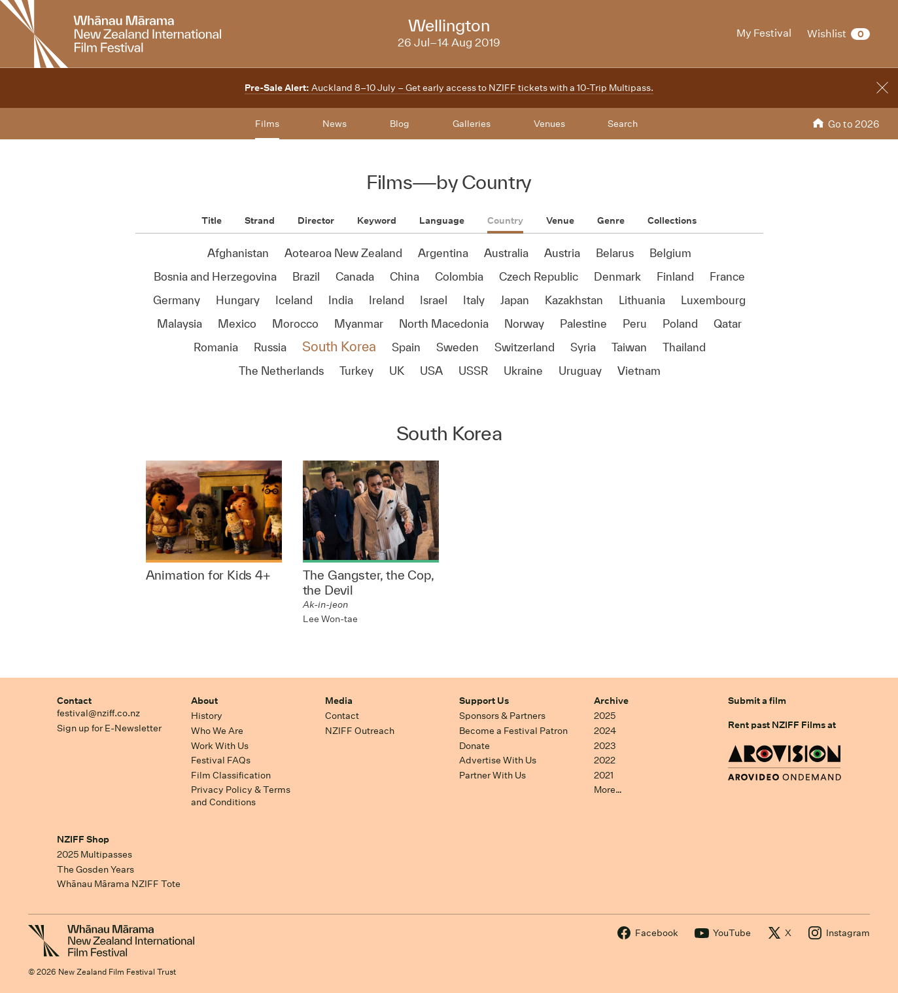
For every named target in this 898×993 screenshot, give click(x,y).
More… (608, 789)
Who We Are (217, 731)
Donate (474, 746)
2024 (605, 731)
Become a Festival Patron (513, 731)
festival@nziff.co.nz (98, 713)
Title (211, 220)
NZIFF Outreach (359, 731)
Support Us (484, 700)
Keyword (376, 220)
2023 (605, 746)
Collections (672, 220)
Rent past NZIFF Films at (782, 725)
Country (505, 220)
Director (316, 220)
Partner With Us (492, 775)
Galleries (472, 124)
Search (623, 124)
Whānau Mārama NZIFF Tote (119, 884)
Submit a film (757, 700)
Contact (74, 700)
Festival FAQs (220, 760)
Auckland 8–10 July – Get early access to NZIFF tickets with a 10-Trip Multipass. (449, 88)
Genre (611, 220)
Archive (611, 700)
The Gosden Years (95, 869)
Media (339, 700)
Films (267, 124)
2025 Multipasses (94, 854)
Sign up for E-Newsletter (109, 728)
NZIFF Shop (83, 839)
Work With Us (220, 746)
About (204, 700)
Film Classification (231, 775)
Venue (560, 220)
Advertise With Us (497, 760)
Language (441, 220)
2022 (604, 760)
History (206, 716)
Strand (260, 220)
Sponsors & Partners (502, 716)
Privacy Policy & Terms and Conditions (240, 796)
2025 (604, 716)
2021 (603, 775)
